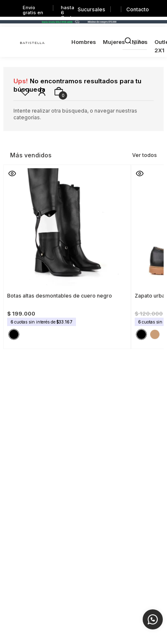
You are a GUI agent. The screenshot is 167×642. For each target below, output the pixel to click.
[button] (12, 173)
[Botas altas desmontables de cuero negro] (67, 254)
